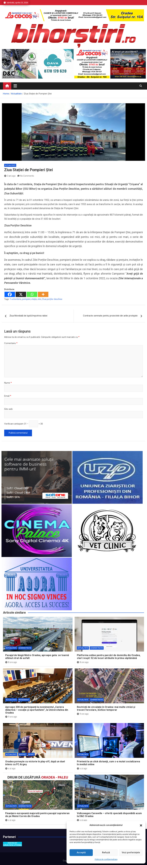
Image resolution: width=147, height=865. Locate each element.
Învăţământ (24, 700)
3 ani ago (10, 176)
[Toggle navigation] (15, 85)
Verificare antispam (13, 423)
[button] (140, 825)
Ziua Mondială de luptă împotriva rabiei (28, 315)
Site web (8, 409)
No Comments (27, 176)
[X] (21, 294)
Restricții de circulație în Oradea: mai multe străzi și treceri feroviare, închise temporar (106, 708)
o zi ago (10, 768)
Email (7, 396)
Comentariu (10, 343)
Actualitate (10, 165)
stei (39, 299)
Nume (8, 382)
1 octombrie (15, 299)
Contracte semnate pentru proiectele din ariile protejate (110, 315)
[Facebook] (10, 294)
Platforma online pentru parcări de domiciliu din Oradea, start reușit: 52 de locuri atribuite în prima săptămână (108, 657)
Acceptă (81, 852)
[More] (43, 294)
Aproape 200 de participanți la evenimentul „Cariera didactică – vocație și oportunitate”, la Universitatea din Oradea (36, 710)
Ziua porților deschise (52, 299)
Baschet (22, 754)
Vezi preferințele (131, 852)
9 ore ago (11, 717)
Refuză (106, 852)
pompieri (26, 299)
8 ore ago (11, 662)
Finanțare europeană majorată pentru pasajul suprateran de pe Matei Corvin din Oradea (37, 815)
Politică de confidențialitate (106, 859)
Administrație (25, 648)
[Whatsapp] (32, 294)
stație (34, 299)
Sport (31, 754)
